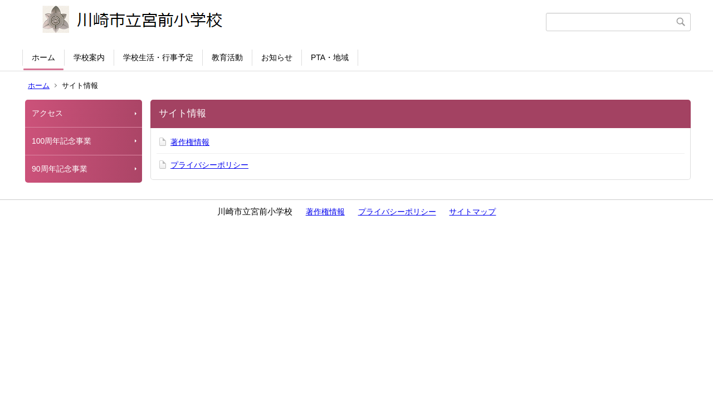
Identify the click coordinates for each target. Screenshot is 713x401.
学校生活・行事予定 (158, 57)
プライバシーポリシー (209, 164)
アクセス (47, 113)
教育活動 (227, 57)
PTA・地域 (330, 57)
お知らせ (276, 57)
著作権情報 (189, 142)
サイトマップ (472, 211)
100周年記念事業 (61, 140)
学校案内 (89, 57)
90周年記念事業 (59, 168)
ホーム (43, 57)
